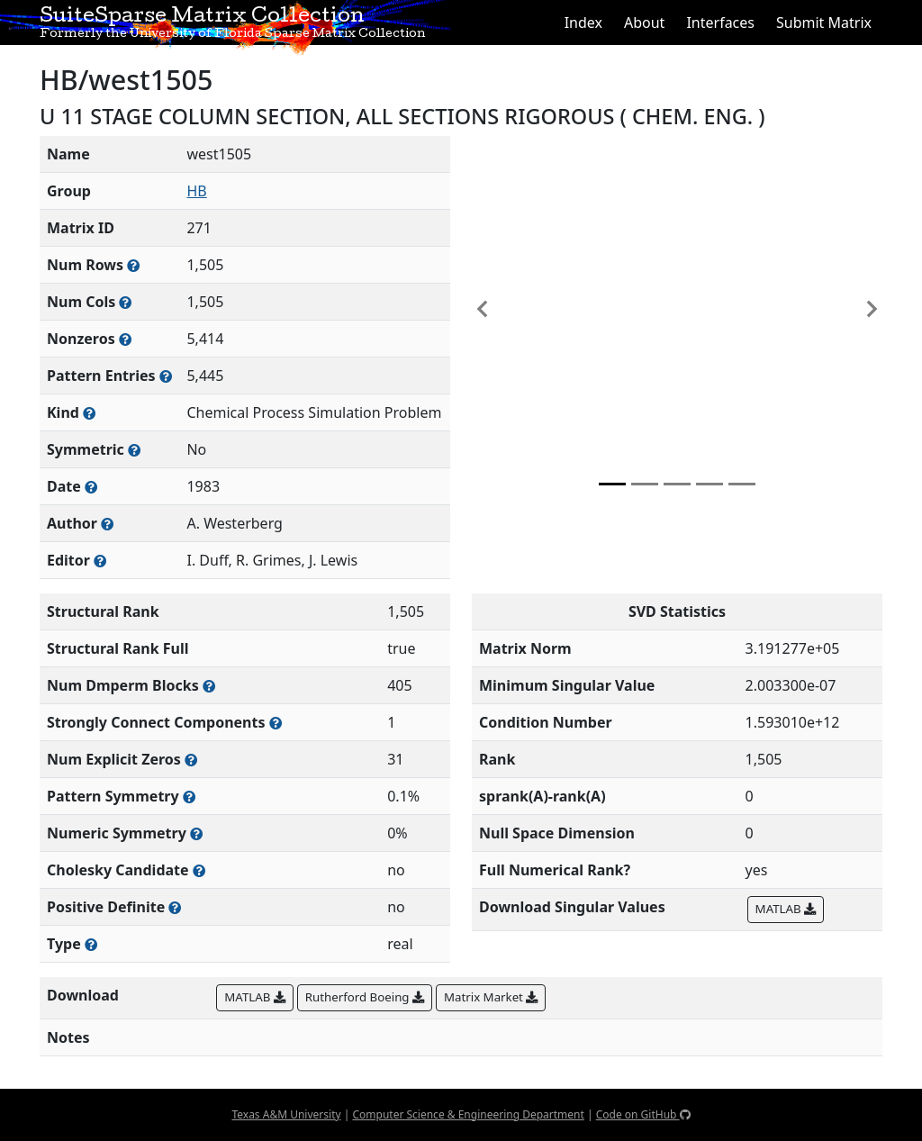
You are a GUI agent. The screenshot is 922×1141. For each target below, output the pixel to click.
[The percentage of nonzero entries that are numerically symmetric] (196, 833)
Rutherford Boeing (364, 997)
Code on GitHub (643, 1114)
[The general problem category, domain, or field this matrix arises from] (89, 412)
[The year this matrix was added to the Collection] (91, 486)
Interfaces (720, 22)
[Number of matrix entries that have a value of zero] (191, 759)
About (644, 22)
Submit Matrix (824, 22)
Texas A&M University (285, 1114)
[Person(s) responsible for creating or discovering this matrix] (107, 523)
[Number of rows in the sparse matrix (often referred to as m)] (133, 265)
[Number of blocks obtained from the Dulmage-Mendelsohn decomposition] (209, 685)
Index (583, 22)
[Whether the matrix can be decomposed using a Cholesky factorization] (199, 870)
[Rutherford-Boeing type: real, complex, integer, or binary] (91, 944)
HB (196, 191)
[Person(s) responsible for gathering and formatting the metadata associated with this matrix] (100, 560)
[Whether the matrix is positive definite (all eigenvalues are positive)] (174, 907)
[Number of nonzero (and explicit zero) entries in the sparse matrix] (165, 376)
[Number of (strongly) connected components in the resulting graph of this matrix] (275, 722)
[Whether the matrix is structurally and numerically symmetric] (134, 449)
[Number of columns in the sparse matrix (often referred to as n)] (125, 302)
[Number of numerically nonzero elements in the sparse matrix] (125, 339)
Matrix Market (491, 997)
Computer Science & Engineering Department (467, 1114)
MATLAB (785, 909)
